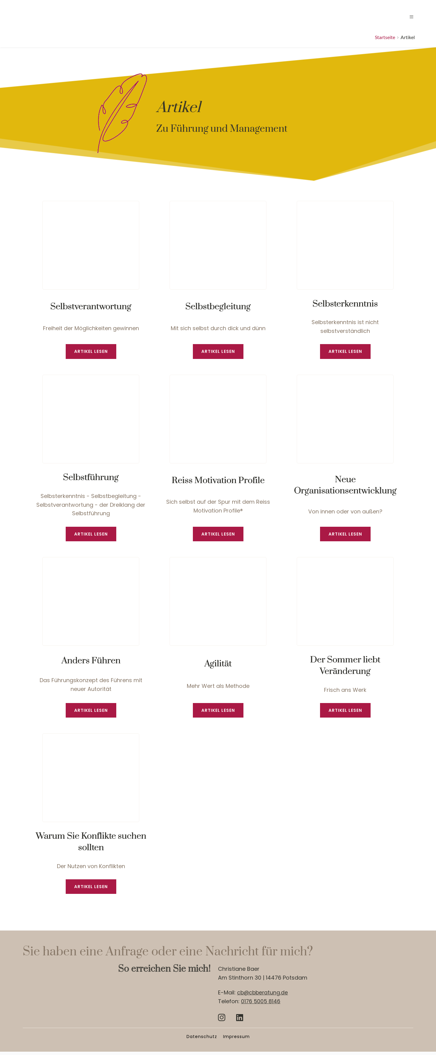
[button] (408, 17)
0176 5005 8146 (261, 1004)
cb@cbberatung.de (263, 996)
